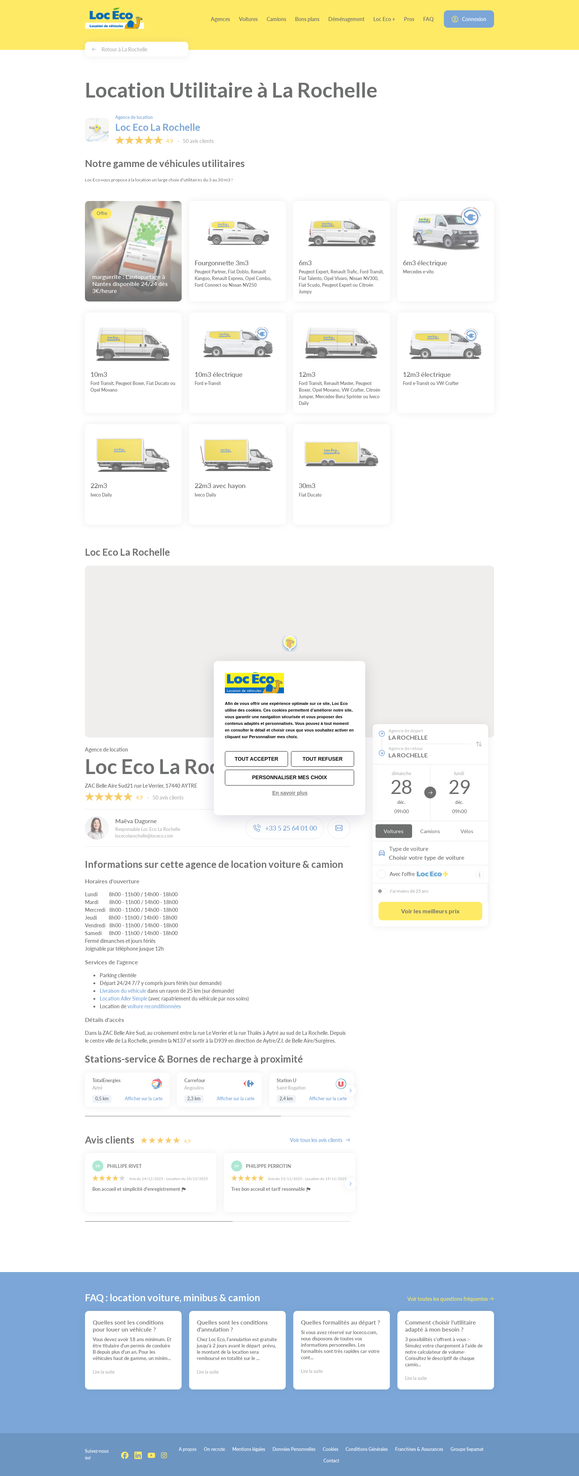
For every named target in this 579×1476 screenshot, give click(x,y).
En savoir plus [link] (290, 793)
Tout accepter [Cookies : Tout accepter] (256, 759)
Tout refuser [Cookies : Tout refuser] (322, 759)
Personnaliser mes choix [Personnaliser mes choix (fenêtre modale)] (289, 778)
